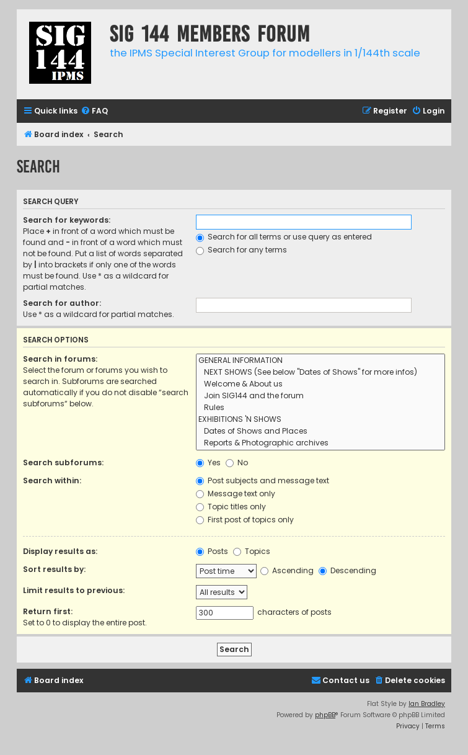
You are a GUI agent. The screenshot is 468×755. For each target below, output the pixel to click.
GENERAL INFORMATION (320, 361)
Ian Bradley (426, 703)
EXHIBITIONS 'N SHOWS (320, 420)
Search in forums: (60, 359)
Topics (251, 551)
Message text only (235, 493)
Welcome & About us (320, 384)
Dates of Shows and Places (320, 431)
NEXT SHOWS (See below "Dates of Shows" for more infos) (320, 372)
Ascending (287, 570)
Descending (347, 570)
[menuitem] (94, 111)
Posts (212, 551)
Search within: (52, 480)
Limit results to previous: (74, 590)
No (237, 462)
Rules (320, 408)
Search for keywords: (66, 220)
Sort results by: (54, 569)
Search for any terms (241, 249)
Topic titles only (231, 506)
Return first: (48, 611)
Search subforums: (63, 462)
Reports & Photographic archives (320, 443)
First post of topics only (245, 519)
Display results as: (60, 551)
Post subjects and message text (262, 480)
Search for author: (62, 303)
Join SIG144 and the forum (320, 396)
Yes (208, 462)
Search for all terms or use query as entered (284, 236)
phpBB (325, 715)
